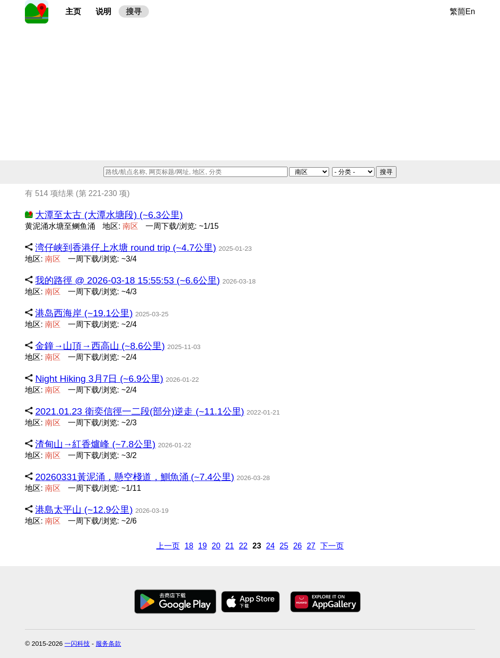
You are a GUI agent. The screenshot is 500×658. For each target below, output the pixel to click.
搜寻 (134, 11)
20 (216, 546)
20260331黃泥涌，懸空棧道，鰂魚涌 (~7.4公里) (134, 477)
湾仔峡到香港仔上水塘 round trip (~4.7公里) (125, 247)
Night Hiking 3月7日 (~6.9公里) (99, 378)
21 (229, 546)
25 (284, 546)
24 (270, 546)
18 (189, 546)
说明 (103, 11)
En (470, 11)
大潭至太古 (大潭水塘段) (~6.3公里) (109, 215)
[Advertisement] (250, 91)
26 (297, 546)
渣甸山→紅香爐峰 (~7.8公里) (95, 444)
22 (243, 546)
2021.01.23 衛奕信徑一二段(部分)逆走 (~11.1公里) (139, 411)
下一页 (332, 546)
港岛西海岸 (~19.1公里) (84, 313)
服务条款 (108, 643)
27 (311, 546)
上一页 (168, 546)
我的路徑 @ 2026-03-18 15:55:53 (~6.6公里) (127, 280)
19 (202, 546)
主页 (73, 11)
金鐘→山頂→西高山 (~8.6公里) (100, 346)
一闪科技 (77, 643)
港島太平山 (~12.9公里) (84, 509)
